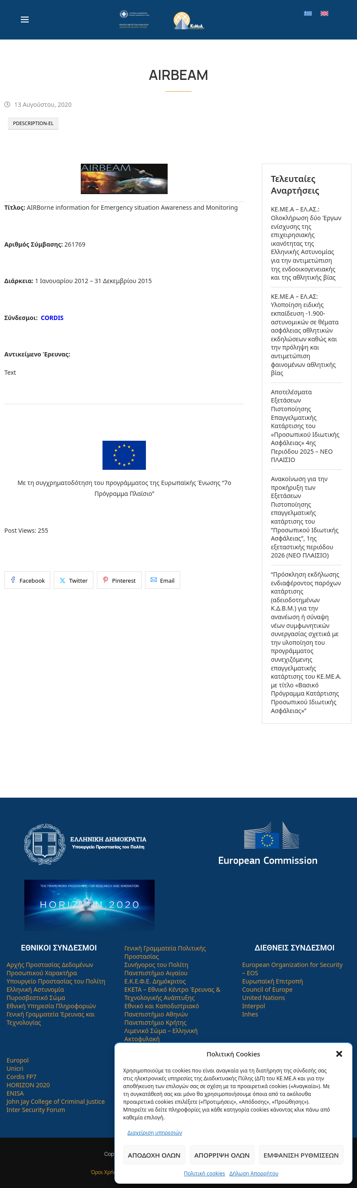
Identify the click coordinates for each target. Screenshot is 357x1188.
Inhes (250, 1014)
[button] (339, 1053)
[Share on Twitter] (73, 580)
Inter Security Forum (36, 1110)
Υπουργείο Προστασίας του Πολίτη (56, 981)
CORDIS (52, 318)
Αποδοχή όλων (154, 1155)
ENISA (15, 1093)
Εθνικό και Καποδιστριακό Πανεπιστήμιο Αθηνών (161, 1010)
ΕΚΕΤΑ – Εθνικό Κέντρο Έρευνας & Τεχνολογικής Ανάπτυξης (172, 993)
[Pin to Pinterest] (119, 580)
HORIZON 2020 (28, 1085)
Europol (18, 1060)
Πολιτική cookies (204, 1173)
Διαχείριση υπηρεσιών (155, 1132)
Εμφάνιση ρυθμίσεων (301, 1155)
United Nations (263, 997)
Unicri (15, 1068)
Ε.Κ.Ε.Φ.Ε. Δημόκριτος (155, 981)
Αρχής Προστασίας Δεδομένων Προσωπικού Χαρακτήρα (50, 968)
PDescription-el (33, 123)
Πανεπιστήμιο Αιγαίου (156, 973)
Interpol (253, 1006)
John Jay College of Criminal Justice (56, 1101)
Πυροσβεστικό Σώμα (36, 997)
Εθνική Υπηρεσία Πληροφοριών (51, 1006)
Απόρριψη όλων (222, 1155)
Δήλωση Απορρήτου (253, 1173)
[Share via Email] (162, 580)
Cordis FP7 (21, 1076)
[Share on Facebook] (27, 580)
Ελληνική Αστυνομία (35, 989)
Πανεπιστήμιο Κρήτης (155, 1022)
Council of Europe (267, 989)
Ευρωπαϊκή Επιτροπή (272, 981)
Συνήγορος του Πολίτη (156, 964)
